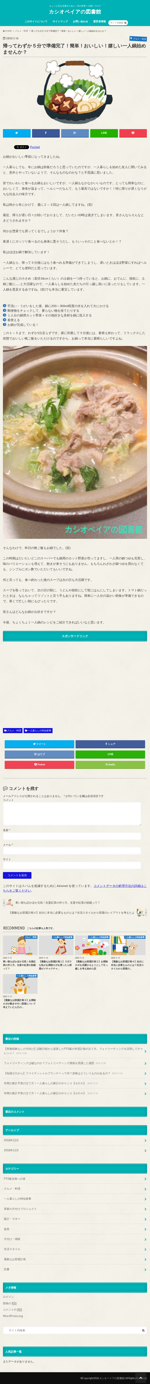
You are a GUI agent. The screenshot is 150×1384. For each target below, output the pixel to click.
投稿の (10, 1303)
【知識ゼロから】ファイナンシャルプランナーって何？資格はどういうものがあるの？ (63, 1073)
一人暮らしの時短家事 (39, 730)
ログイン (8, 1296)
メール (8, 844)
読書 (6, 1269)
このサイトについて (36, 21)
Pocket (35, 147)
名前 (6, 830)
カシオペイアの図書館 (75, 11)
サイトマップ (60, 21)
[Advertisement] (75, 681)
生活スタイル (12, 1249)
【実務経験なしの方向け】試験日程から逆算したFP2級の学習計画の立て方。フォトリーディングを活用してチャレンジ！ (73, 1051)
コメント (8, 800)
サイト (7, 859)
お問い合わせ (80, 21)
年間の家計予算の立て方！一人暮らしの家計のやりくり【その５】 (51, 1083)
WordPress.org (13, 1316)
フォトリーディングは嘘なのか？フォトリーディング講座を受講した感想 (55, 1063)
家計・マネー (12, 1218)
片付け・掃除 (12, 1239)
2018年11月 (11, 1150)
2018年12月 (11, 1140)
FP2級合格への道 (14, 1178)
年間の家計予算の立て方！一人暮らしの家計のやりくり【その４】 (51, 1093)
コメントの (12, 1309)
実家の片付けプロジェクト (20, 1208)
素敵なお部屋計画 (15, 1259)
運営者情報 (99, 21)
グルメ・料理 (14, 730)
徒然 (6, 1229)
